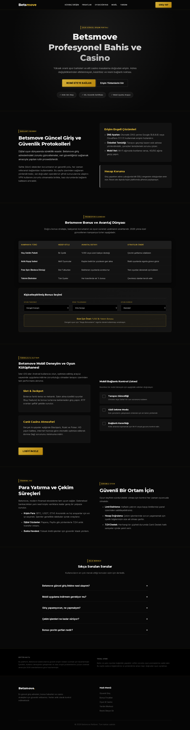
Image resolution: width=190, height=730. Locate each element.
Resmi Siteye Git (107, 711)
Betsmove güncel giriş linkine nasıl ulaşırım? (95, 586)
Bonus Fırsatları (106, 698)
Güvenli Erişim (72, 5)
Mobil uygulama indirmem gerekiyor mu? (95, 597)
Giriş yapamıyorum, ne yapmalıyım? (95, 608)
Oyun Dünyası (101, 5)
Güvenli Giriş (105, 693)
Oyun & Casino (106, 702)
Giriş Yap (163, 5)
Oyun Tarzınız (30, 302)
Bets (27, 5)
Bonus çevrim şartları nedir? (95, 630)
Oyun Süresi (126, 302)
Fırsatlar (87, 5)
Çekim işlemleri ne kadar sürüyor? (95, 619)
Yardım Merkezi (106, 706)
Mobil (114, 5)
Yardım (123, 5)
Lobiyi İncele (31, 451)
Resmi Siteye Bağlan (78, 83)
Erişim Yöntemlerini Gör (112, 83)
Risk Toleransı (79, 302)
